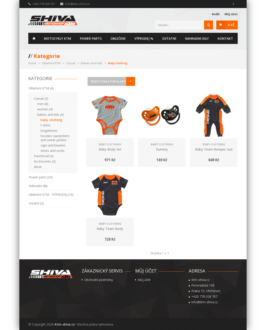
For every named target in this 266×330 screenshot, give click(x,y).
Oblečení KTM (51, 63)
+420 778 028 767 (204, 297)
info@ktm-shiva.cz (77, 4)
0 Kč (231, 25)
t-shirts (46, 125)
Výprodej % (143, 38)
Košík (216, 14)
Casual (70, 63)
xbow (38, 167)
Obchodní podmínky (98, 280)
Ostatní (169, 38)
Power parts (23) (41, 177)
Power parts (91, 38)
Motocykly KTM (57, 38)
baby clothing (51, 120)
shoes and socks (53, 150)
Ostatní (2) (36, 203)
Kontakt (225, 38)
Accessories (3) (45, 161)
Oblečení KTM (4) (41, 88)
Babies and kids (91, 63)
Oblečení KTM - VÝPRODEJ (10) (51, 194)
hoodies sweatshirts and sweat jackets (55, 138)
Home (33, 38)
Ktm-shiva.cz (65, 324)
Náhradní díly (38, 186)
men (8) (42, 104)
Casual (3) (41, 98)
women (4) (45, 109)
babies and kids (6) (50, 114)
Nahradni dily (197, 38)
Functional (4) (43, 156)
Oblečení (117, 38)
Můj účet (231, 14)
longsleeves (49, 130)
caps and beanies (53, 145)
